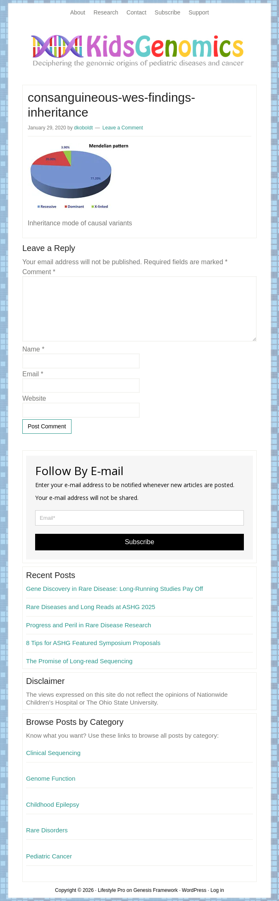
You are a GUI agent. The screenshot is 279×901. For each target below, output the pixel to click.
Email (32, 374)
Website (34, 398)
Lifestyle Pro (111, 890)
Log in (217, 890)
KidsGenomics (139, 50)
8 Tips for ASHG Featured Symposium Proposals (93, 642)
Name (33, 349)
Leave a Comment (123, 128)
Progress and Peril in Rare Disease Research (88, 625)
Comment (38, 271)
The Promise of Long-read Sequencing (79, 660)
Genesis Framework (156, 890)
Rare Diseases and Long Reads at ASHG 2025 (90, 606)
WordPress (194, 890)
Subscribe (139, 541)
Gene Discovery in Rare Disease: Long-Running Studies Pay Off (114, 588)
